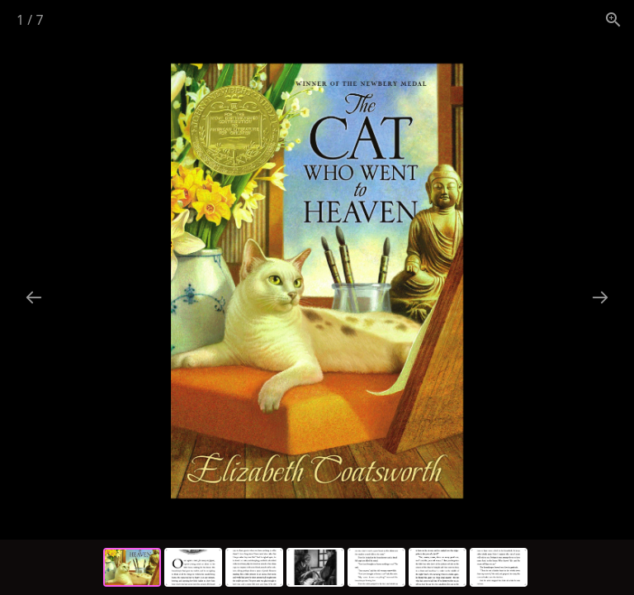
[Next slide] (600, 297)
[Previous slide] (34, 297)
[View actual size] (613, 19)
